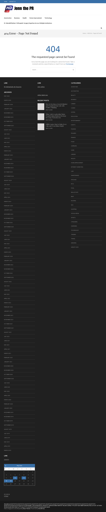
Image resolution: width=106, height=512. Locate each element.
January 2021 (8, 361)
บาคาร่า (6, 459)
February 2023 (8, 256)
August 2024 (8, 180)
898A (55, 505)
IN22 (90, 505)
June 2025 (7, 138)
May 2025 (7, 142)
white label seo (43, 95)
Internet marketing (77, 167)
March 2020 (7, 399)
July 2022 (7, 286)
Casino (73, 108)
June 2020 (7, 387)
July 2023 (7, 235)
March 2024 (7, 201)
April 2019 (7, 446)
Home (5, 1)
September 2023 (9, 227)
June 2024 (7, 189)
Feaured (73, 133)
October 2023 (8, 222)
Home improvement (35, 18)
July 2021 (7, 336)
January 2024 (8, 210)
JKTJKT (94, 505)
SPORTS (73, 217)
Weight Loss (75, 247)
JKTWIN (99, 505)
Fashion (73, 129)
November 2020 (8, 370)
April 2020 (7, 395)
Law (72, 171)
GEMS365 (51, 505)
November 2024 (8, 167)
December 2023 (8, 214)
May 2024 (7, 193)
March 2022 (7, 302)
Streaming (74, 222)
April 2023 (7, 248)
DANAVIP (36, 507)
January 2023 (8, 260)
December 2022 (8, 264)
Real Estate (74, 192)
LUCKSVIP (30, 507)
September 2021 (9, 328)
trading (73, 234)
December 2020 (8, 366)
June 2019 (7, 437)
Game (72, 150)
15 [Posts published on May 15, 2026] (24, 478)
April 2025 (7, 146)
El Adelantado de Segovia (12, 87)
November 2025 (8, 117)
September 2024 (9, 176)
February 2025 (8, 155)
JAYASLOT (45, 505)
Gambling (74, 146)
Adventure (74, 87)
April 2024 (7, 197)
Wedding (73, 243)
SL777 (19, 507)
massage (73, 179)
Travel (73, 238)
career (73, 103)
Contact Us (12, 1)
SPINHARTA (38, 505)
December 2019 (8, 412)
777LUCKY (75, 505)
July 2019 (7, 433)
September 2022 (9, 277)
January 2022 (8, 311)
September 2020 (9, 378)
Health (25, 18)
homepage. (70, 64)
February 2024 (8, 205)
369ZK (48, 507)
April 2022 (7, 298)
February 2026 (8, 104)
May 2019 (7, 442)
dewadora (7, 504)
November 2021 (8, 319)
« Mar (5, 465)
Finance (73, 137)
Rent (72, 196)
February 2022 (8, 307)
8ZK (79, 505)
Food (72, 141)
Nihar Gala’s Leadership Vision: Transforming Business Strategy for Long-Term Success (56, 116)
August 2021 (8, 332)
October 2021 (8, 324)
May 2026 (7, 96)
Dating (73, 112)
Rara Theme (26, 508)
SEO (72, 205)
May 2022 (7, 294)
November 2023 (8, 218)
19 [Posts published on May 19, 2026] (10, 481)
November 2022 (8, 269)
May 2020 (7, 391)
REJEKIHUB (7, 507)
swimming (74, 226)
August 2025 (8, 129)
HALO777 (24, 507)
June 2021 (7, 340)
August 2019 (8, 429)
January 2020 (8, 408)
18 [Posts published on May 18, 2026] (6, 481)
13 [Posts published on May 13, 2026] (15, 478)
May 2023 (7, 243)
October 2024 (8, 172)
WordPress (41, 508)
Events (73, 125)
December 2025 (8, 113)
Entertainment (75, 120)
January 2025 (8, 159)
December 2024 (8, 163)
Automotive (7, 18)
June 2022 (7, 290)
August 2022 (8, 281)
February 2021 (8, 357)
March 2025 (7, 151)
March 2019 (7, 450)
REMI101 (60, 505)
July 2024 (7, 184)
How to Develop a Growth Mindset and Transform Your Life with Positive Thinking (56, 105)
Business (17, 18)
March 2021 (7, 353)
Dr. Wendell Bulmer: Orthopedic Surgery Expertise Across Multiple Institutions (28, 23)
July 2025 (7, 134)
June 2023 (7, 239)
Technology (48, 18)
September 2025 (9, 125)
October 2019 (8, 421)
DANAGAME (42, 507)
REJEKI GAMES (67, 505)
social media (75, 213)
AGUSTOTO (13, 504)
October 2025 (8, 121)
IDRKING (86, 505)
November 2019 (8, 416)
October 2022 (8, 273)
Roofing (73, 200)
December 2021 (8, 315)
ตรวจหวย (7, 494)
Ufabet (6, 496)
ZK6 (33, 505)
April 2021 (7, 349)
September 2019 (9, 425)
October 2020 (8, 374)
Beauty (73, 95)
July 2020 (7, 383)
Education (74, 116)
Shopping (74, 209)
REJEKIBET (28, 505)
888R (82, 505)
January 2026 (8, 108)
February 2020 (8, 404)
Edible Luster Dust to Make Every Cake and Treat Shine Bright (56, 125)
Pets (72, 184)
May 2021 (7, 345)
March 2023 (7, 252)
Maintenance (75, 175)
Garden (73, 154)
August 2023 (8, 231)
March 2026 (7, 100)
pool (72, 188)
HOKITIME (14, 507)
